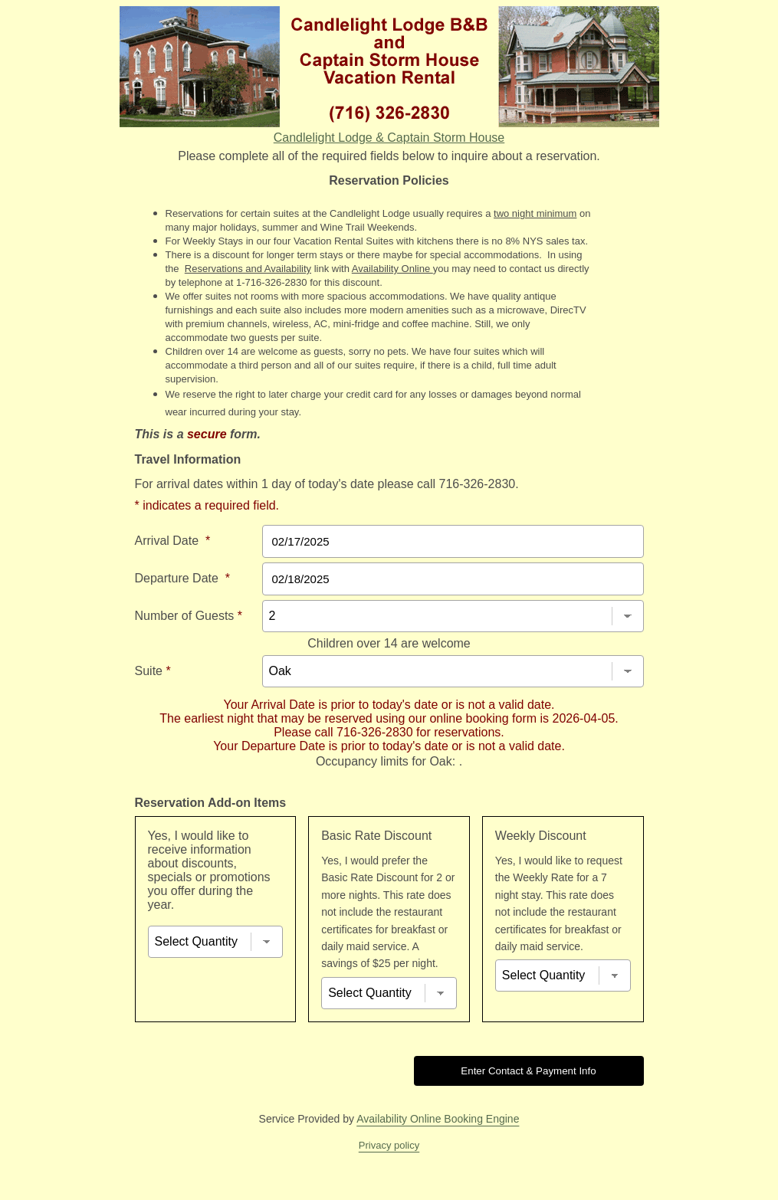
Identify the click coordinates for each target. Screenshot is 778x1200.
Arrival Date (173, 540)
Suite (153, 670)
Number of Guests (189, 615)
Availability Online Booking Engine (437, 1119)
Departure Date (183, 578)
